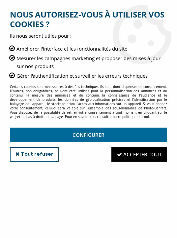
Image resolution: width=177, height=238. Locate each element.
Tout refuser (34, 154)
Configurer (88, 135)
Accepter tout (139, 154)
